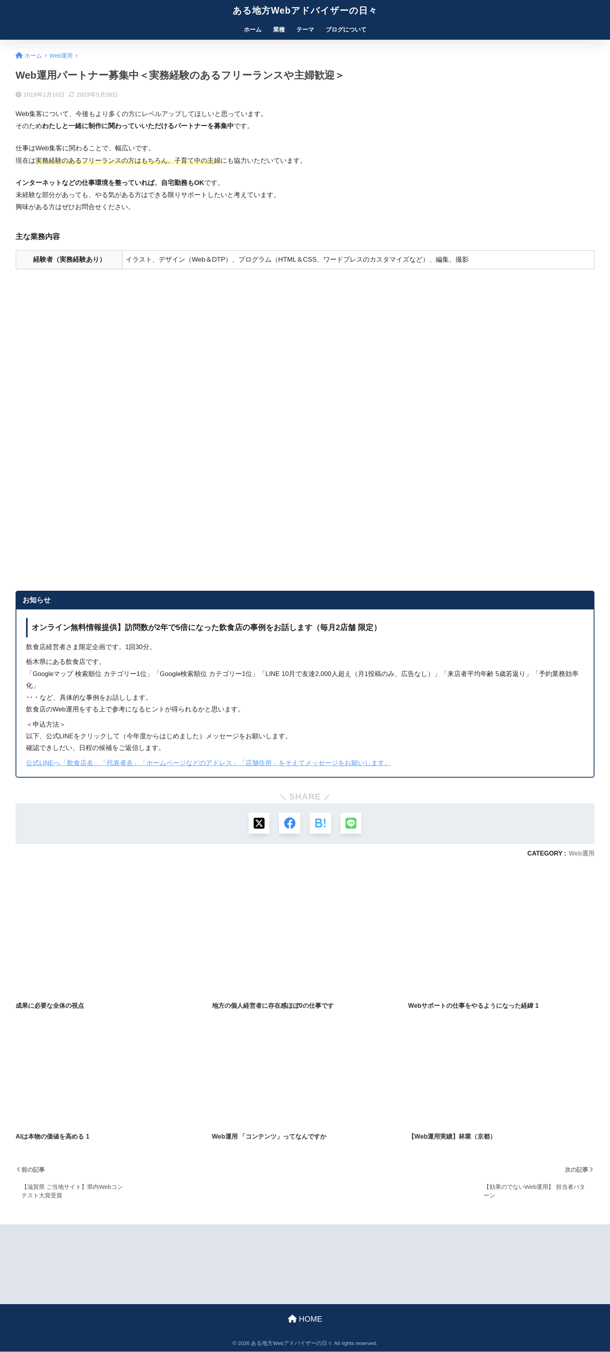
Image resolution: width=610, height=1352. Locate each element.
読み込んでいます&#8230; (152, 426)
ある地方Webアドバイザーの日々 (305, 10)
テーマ (305, 29)
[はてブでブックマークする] (320, 823)
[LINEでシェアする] (351, 823)
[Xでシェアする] (258, 823)
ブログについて (346, 29)
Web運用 (581, 853)
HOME (305, 1319)
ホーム (252, 29)
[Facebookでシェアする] (289, 823)
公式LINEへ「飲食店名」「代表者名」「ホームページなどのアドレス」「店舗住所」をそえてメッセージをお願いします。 (208, 763)
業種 (279, 29)
